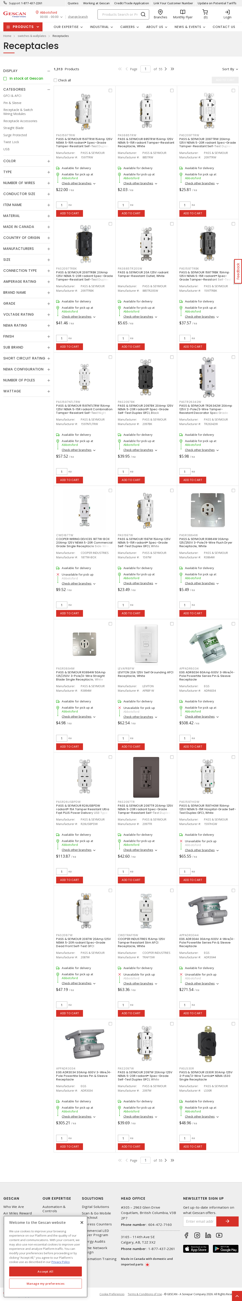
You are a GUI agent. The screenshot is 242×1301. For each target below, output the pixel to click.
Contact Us (224, 27)
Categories (14, 89)
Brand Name (14, 292)
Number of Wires (19, 183)
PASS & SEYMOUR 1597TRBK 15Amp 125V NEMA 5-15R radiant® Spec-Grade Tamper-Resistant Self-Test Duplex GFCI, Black (205, 277)
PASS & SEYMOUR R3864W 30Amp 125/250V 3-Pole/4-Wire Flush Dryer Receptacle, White (206, 542)
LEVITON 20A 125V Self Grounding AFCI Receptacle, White (146, 674)
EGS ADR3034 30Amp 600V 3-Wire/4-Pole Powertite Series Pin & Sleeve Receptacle (83, 1075)
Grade (9, 303)
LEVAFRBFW (126, 668)
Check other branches (76, 183)
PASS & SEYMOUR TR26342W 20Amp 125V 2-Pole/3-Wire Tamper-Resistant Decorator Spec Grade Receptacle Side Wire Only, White (205, 411)
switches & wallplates (32, 36)
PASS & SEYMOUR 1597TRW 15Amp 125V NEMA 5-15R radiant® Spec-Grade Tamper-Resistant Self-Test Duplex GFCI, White (84, 144)
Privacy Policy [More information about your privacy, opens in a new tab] (60, 1262)
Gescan (11, 1198)
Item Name (12, 204)
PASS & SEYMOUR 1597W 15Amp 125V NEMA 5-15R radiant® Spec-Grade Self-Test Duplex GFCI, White (144, 542)
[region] (45, 1256)
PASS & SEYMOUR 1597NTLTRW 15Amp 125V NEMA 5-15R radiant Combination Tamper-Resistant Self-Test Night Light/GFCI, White (84, 411)
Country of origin (21, 237)
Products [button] (23, 26)
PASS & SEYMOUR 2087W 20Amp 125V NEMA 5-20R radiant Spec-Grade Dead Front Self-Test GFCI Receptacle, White (83, 944)
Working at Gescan (96, 3)
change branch (78, 17)
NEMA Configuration (23, 369)
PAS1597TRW (65, 135)
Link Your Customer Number (173, 3)
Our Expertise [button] (66, 27)
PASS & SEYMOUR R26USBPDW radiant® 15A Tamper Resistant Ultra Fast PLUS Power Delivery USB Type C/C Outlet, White (82, 811)
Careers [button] (127, 27)
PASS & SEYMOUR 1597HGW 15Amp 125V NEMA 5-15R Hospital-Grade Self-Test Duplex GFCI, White (207, 809)
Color (9, 161)
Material (11, 215)
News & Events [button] (188, 27)
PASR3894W (65, 668)
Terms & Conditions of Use (145, 1294)
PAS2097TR (126, 802)
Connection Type (20, 270)
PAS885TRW (127, 135)
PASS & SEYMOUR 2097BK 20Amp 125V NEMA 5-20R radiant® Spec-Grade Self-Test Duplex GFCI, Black (146, 409)
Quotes (73, 3)
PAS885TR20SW (130, 268)
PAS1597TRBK (189, 268)
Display (10, 70)
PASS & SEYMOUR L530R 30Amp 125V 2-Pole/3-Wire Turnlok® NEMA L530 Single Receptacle (206, 1075)
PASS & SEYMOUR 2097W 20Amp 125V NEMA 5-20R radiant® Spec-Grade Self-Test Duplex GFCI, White (145, 1075)
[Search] (123, 14)
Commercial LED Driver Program (95, 1233)
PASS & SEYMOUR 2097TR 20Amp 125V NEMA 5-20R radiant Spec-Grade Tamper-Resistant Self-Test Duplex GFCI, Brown (145, 811)
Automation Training (99, 1259)
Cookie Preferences (112, 1294)
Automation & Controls (54, 1209)
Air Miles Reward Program (17, 1215)
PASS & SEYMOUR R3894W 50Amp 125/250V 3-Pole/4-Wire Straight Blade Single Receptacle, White (81, 675)
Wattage (12, 391)
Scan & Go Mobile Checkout (96, 1215)
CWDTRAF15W (128, 935)
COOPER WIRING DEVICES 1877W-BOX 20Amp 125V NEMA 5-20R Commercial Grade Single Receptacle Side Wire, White (84, 544)
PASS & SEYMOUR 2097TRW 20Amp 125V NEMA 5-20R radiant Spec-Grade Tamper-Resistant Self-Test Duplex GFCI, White (207, 144)
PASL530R (186, 1068)
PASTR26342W (190, 402)
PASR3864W (188, 535)
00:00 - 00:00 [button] (49, 17)
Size (7, 259)
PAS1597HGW (189, 802)
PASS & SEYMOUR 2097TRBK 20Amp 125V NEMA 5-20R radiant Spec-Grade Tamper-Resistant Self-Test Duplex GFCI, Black (84, 277)
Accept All (45, 1271)
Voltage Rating (18, 314)
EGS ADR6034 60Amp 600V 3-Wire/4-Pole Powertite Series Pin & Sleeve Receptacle (207, 675)
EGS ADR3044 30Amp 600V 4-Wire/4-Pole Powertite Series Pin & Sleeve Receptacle (207, 942)
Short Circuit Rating (24, 358)
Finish (8, 336)
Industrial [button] (99, 27)
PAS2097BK (126, 402)
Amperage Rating (19, 281)
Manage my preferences (46, 1284)
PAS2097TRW (189, 135)
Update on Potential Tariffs (217, 3)
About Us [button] (154, 27)
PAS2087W (64, 935)
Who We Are (13, 1207)
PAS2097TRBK (66, 268)
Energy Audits (93, 1241)
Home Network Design (95, 1250)
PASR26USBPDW (68, 802)
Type (7, 172)
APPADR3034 (66, 1068)
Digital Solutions (95, 1207)
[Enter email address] (200, 1221)
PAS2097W (126, 1068)
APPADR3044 (189, 935)
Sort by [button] (228, 69)
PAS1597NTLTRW (68, 402)
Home (7, 36)
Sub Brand (13, 347)
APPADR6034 (189, 668)
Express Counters (97, 1224)
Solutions (93, 1198)
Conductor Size (19, 193)
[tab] (26, 71)
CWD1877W (64, 535)
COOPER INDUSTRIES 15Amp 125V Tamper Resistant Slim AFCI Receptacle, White (141, 942)
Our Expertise (56, 1198)
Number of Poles (19, 380)
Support (14, 3)
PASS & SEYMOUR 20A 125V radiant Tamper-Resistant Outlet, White (143, 274)
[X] (82, 1222)
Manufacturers (18, 248)
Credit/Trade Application (131, 3)
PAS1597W (125, 535)
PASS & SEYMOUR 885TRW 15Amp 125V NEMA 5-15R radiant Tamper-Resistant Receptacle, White (146, 142)
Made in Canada (18, 226)
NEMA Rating (15, 325)
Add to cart (69, 213)
